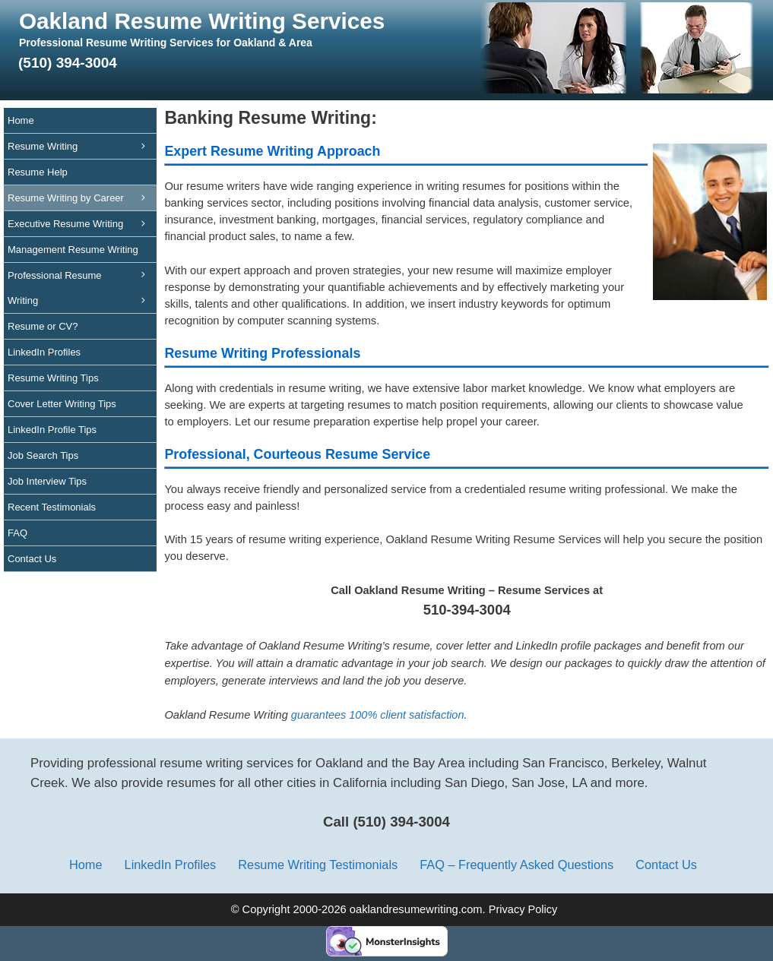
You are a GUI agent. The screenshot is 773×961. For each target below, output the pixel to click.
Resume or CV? (43, 326)
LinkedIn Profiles (44, 352)
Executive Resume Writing (82, 223)
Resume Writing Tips (53, 378)
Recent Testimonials (52, 507)
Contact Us (32, 558)
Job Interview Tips (47, 481)
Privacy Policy (523, 909)
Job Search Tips (43, 455)
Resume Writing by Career (82, 197)
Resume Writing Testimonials (318, 864)
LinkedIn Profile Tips (52, 429)
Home (21, 120)
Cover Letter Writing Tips (62, 403)
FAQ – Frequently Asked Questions (516, 864)
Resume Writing (82, 146)
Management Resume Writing (82, 253)
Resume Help (38, 172)
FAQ (17, 533)
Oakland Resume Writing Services (202, 20)
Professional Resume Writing (82, 291)
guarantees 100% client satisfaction (377, 715)
